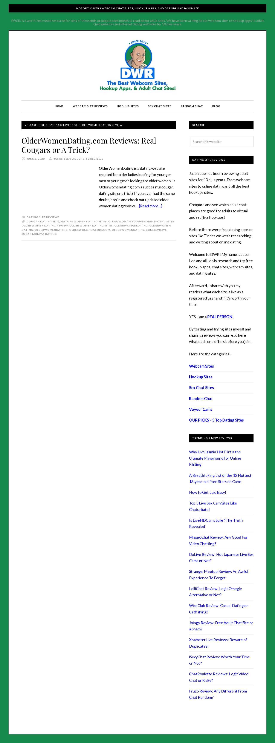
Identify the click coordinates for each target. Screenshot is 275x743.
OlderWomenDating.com (89, 229)
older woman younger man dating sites (141, 221)
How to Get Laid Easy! (207, 492)
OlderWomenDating (51, 229)
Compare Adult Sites (137, 65)
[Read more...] (150, 205)
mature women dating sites (84, 221)
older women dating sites (91, 225)
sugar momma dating (39, 233)
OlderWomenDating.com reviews (139, 229)
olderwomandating (131, 225)
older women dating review (44, 225)
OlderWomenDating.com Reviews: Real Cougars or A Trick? (90, 145)
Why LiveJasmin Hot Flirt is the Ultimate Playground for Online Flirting (215, 458)
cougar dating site (43, 221)
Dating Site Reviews (43, 217)
